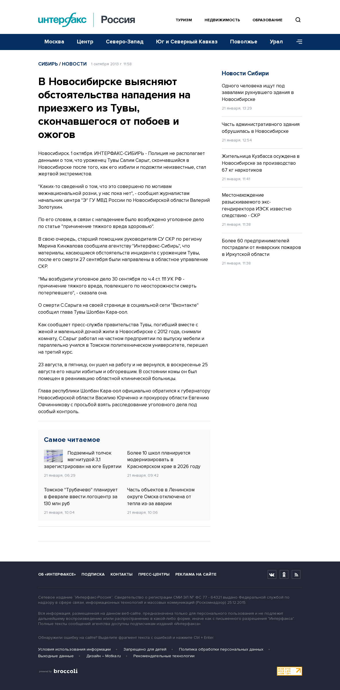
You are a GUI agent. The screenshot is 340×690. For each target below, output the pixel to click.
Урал (276, 42)
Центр (85, 42)
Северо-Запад (124, 42)
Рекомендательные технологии (164, 655)
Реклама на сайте (195, 574)
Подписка (93, 574)
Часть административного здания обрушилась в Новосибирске (261, 127)
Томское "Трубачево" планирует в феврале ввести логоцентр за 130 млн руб (81, 497)
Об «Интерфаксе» (57, 574)
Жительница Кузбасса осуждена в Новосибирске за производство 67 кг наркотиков (261, 163)
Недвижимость (222, 20)
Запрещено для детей (144, 649)
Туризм (184, 20)
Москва (54, 42)
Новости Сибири (245, 73)
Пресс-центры (154, 574)
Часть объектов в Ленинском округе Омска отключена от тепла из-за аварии (161, 497)
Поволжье (243, 42)
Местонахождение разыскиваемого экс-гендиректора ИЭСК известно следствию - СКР (257, 205)
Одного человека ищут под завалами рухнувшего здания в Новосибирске (258, 93)
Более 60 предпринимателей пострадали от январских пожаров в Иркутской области (261, 248)
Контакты (121, 574)
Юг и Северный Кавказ (186, 42)
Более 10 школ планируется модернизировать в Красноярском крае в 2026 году (163, 460)
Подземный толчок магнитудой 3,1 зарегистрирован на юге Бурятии (82, 460)
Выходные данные (56, 655)
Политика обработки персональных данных (221, 649)
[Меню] (297, 42)
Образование (267, 20)
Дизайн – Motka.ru (103, 655)
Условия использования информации (74, 649)
